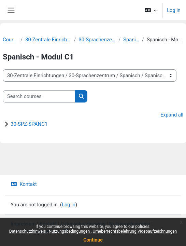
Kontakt (24, 184)
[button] (150, 10)
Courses (10, 40)
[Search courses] (39, 96)
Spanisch (131, 40)
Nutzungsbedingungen (70, 231)
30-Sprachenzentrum (97, 40)
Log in (174, 10)
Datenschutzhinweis (28, 231)
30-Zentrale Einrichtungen (48, 40)
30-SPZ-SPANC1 (29, 124)
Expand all (171, 115)
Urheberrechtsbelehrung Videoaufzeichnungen (134, 231)
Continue (93, 240)
